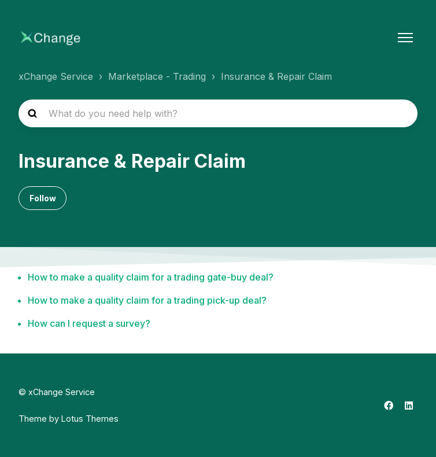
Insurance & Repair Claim (276, 76)
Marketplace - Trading (157, 76)
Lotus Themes (90, 418)
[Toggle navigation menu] (405, 37)
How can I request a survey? (89, 323)
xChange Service (56, 76)
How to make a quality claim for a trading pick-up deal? (147, 300)
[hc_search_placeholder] (218, 113)
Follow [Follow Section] (42, 198)
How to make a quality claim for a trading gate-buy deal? (151, 277)
